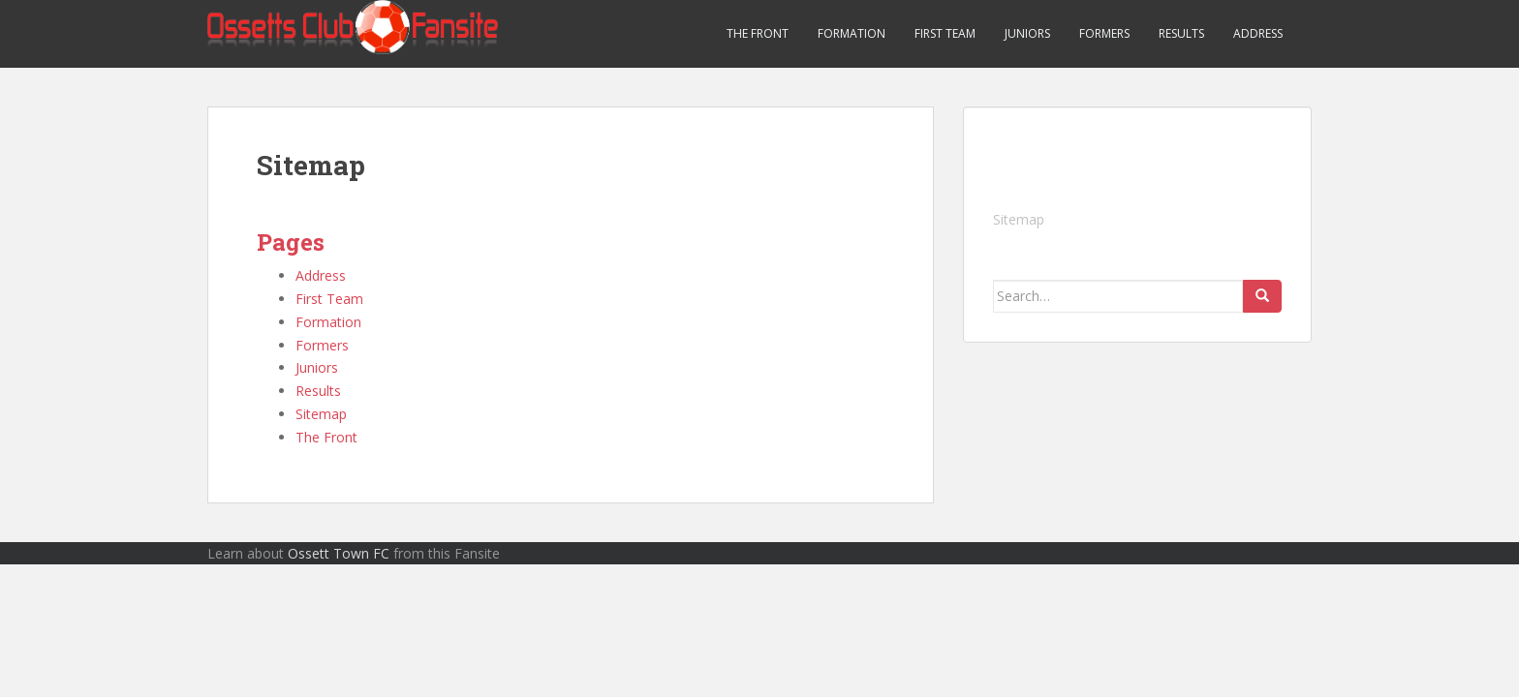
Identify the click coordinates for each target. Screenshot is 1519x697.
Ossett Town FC (338, 553)
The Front (758, 33)
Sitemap (321, 414)
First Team (945, 33)
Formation (851, 33)
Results (1181, 33)
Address (1258, 33)
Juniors (1027, 33)
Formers (1104, 33)
